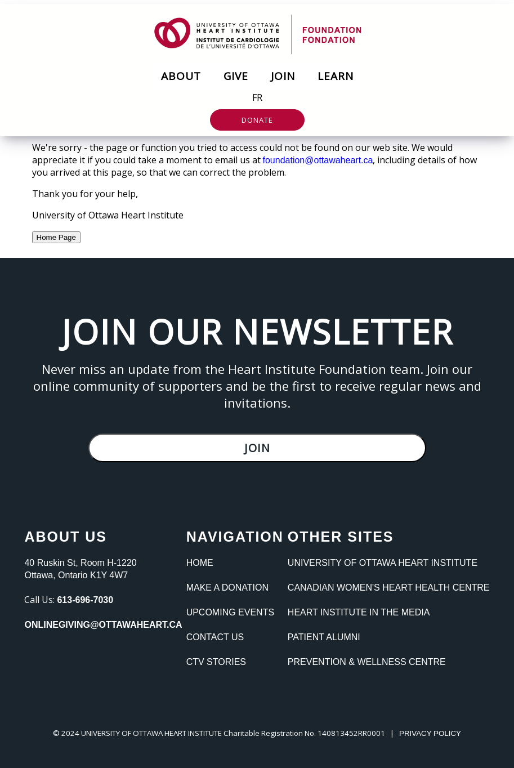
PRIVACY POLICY (430, 733)
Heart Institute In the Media (359, 612)
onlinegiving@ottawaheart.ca (103, 624)
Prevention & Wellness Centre (367, 662)
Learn (336, 76)
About (181, 76)
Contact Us (215, 637)
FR (257, 97)
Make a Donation (227, 587)
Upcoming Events (230, 612)
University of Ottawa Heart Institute (382, 563)
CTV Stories (216, 662)
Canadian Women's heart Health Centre (389, 587)
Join (283, 76)
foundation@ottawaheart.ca (318, 160)
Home (199, 563)
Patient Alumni (324, 637)
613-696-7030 (85, 600)
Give (236, 76)
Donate (257, 120)
